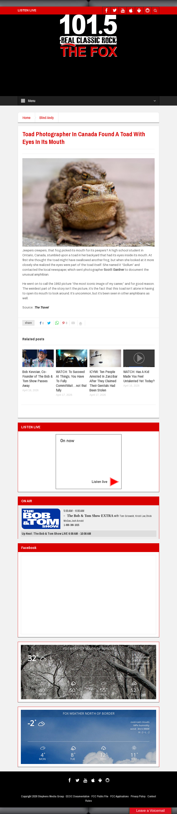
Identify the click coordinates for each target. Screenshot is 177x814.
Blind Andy (46, 117)
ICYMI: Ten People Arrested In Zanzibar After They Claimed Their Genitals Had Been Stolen (103, 381)
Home (26, 117)
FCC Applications (119, 796)
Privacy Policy (138, 796)
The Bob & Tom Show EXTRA (90, 516)
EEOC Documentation (77, 796)
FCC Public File (99, 796)
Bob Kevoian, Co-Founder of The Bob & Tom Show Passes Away (37, 378)
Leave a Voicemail (150, 810)
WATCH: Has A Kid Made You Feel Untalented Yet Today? (139, 376)
